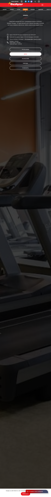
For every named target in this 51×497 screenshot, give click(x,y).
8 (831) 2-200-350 (14, 1)
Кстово (18, 9)
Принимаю (25, 493)
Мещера (25, 9)
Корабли (12, 9)
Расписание (25, 58)
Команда (25, 63)
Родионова (40, 9)
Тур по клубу (25, 49)
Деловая (5, 9)
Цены (25, 54)
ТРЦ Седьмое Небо (29, 39)
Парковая (33, 9)
